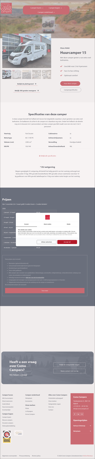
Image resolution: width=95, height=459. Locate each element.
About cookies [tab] (47, 224)
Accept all (67, 242)
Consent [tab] (26, 224)
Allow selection (46, 242)
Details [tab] (68, 224)
